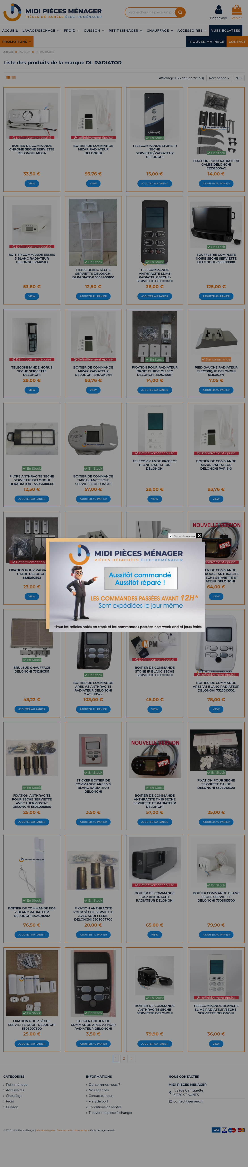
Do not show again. (184, 536)
